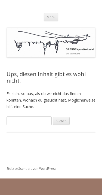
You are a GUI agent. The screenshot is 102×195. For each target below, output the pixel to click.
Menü (51, 17)
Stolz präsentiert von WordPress (31, 168)
